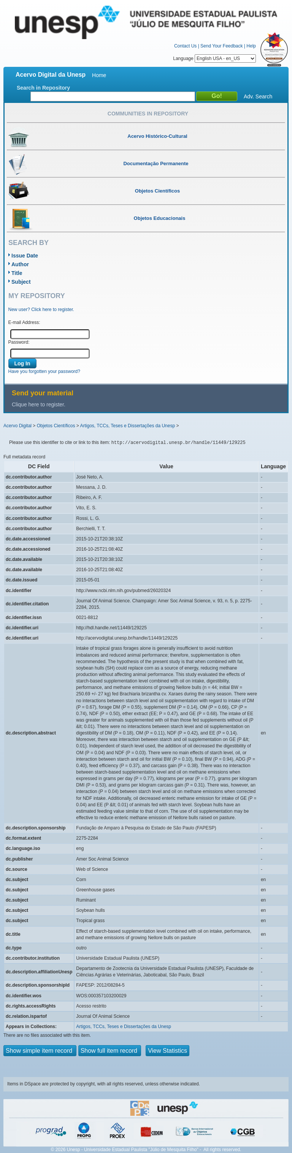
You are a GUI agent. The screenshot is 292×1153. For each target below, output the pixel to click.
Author (20, 264)
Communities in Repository (148, 114)
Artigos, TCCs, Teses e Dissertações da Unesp (127, 425)
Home (99, 75)
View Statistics (167, 1050)
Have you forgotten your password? (44, 371)
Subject (21, 282)
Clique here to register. (38, 404)
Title (16, 273)
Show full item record (110, 1050)
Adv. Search (258, 96)
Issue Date (24, 256)
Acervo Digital (17, 425)
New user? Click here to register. (41, 309)
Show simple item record (40, 1050)
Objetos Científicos (56, 425)
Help (251, 46)
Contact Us (185, 46)
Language (214, 58)
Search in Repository (43, 88)
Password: (19, 342)
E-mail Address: (24, 322)
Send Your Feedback (221, 46)
